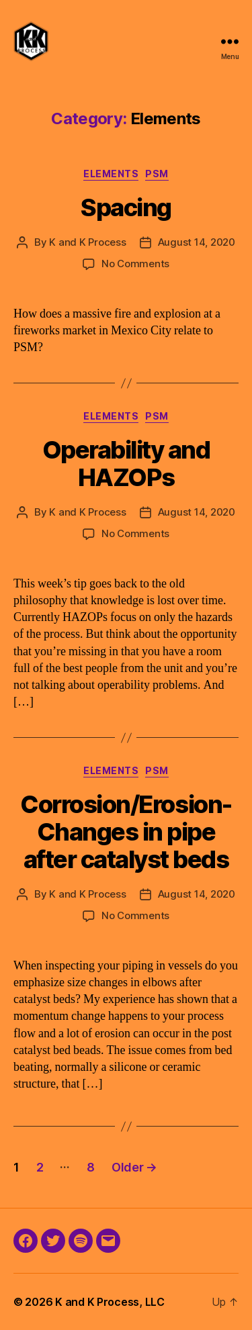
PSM (157, 173)
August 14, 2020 (196, 242)
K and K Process (87, 242)
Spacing (126, 207)
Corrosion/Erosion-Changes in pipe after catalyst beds (125, 832)
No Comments (135, 263)
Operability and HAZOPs (126, 463)
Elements (110, 173)
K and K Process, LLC (110, 1302)
